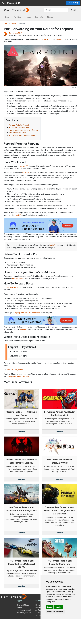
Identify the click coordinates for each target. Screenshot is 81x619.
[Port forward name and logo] (10, 3)
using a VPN (24, 166)
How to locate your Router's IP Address (23, 130)
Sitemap (38, 601)
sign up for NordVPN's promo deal (27, 313)
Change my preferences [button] (55, 611)
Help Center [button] (39, 17)
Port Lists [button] (17, 17)
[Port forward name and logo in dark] (17, 10)
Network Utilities (18, 279)
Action (49, 39)
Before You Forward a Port (19, 128)
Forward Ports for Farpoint (19, 125)
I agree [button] (49, 607)
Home (6, 24)
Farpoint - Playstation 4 (15, 370)
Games (13, 24)
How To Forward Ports (17, 133)
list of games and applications (18, 377)
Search (73, 10)
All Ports (38, 613)
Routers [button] (8, 17)
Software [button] (28, 17)
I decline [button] (58, 607)
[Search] (56, 10)
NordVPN (25, 173)
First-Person (41, 39)
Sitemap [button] (50, 17)
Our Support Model (23, 610)
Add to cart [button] (73, 3)
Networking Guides (23, 613)
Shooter (59, 39)
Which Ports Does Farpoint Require (22, 135)
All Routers (39, 610)
